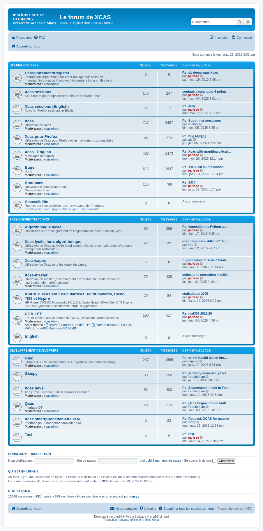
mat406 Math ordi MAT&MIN (55, 328)
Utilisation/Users (24, 65)
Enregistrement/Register (47, 73)
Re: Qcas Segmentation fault (204, 403)
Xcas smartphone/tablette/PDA (53, 419)
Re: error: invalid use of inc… (204, 357)
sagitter (193, 361)
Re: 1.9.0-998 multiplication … (205, 167)
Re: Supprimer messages (201, 120)
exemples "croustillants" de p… (206, 241)
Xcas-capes (35, 260)
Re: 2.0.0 (188, 182)
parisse (193, 76)
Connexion (17, 454)
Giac (29, 358)
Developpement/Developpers (34, 350)
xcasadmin (51, 84)
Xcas (29, 121)
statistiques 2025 (195, 293)
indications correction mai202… (206, 274)
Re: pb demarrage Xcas (200, 72)
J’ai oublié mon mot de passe (160, 460)
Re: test (188, 434)
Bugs (29, 167)
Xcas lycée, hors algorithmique (53, 241)
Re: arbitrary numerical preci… (205, 373)
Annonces (34, 183)
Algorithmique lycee (43, 227)
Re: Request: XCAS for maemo (205, 418)
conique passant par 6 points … (206, 91)
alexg (191, 422)
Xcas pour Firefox (41, 136)
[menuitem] (39, 37)
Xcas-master (36, 275)
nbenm (193, 124)
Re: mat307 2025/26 (197, 313)
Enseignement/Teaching (29, 219)
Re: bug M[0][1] (194, 136)
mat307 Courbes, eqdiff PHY (68, 325)
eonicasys (131, 496)
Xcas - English (38, 152)
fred (190, 244)
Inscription (41, 454)
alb (190, 139)
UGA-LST (33, 314)
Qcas (29, 403)
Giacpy (31, 373)
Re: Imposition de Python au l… (206, 226)
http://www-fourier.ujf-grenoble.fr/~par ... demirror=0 (61, 209)
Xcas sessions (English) (47, 106)
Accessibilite (36, 202)
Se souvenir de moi (200, 460)
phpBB (118, 516)
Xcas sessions (38, 92)
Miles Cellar (152, 519)
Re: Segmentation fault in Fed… (206, 387)
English (32, 336)
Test (28, 434)
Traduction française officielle (122, 519)
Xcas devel (35, 388)
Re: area (188, 106)
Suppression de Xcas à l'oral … (206, 260)
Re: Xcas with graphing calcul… (206, 151)
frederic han (196, 376)
